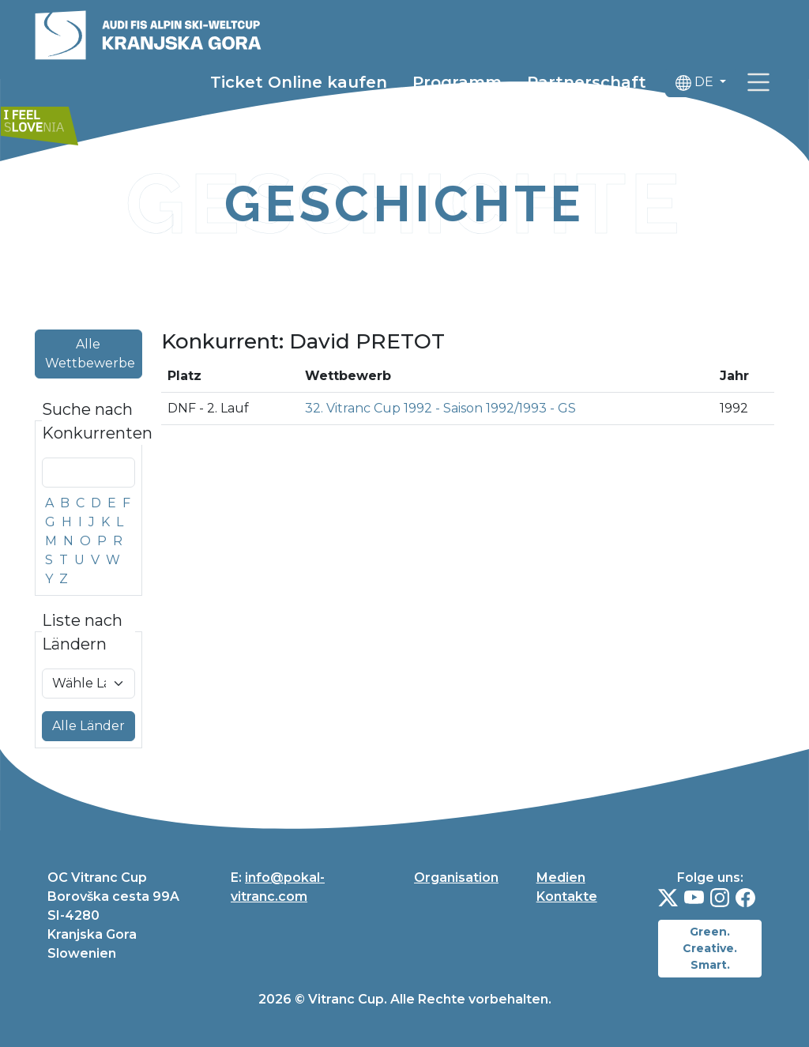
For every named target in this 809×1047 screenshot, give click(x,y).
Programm (457, 84)
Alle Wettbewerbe (90, 354)
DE (696, 85)
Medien (560, 877)
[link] (758, 84)
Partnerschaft (586, 84)
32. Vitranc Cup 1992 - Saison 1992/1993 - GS (440, 408)
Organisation (456, 877)
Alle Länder (88, 725)
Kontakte (566, 896)
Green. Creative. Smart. (710, 948)
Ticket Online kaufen (298, 84)
